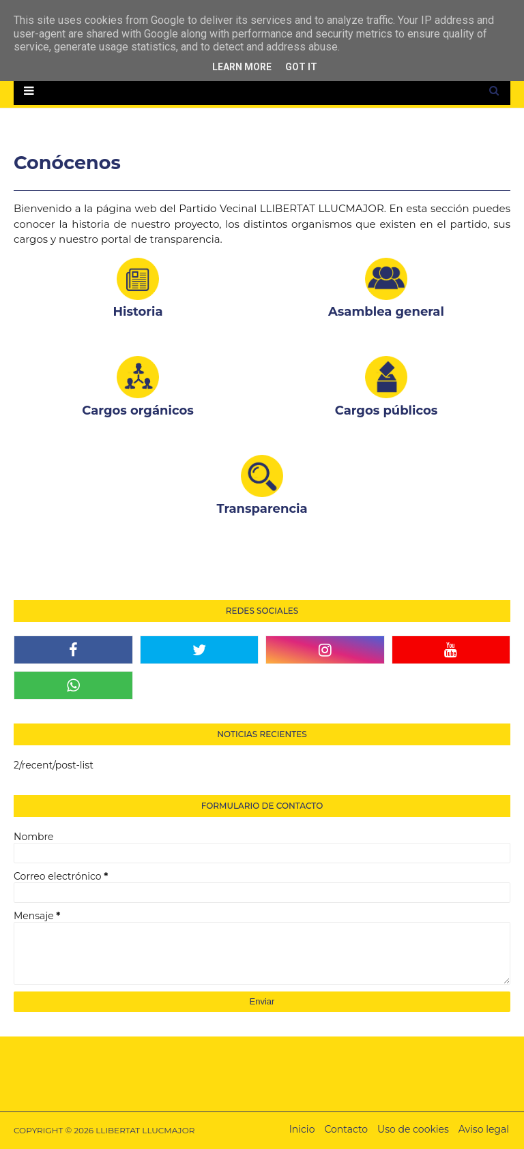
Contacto (346, 1129)
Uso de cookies (413, 1129)
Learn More (242, 66)
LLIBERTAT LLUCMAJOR (145, 1130)
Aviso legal (483, 1129)
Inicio (302, 1129)
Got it (301, 66)
